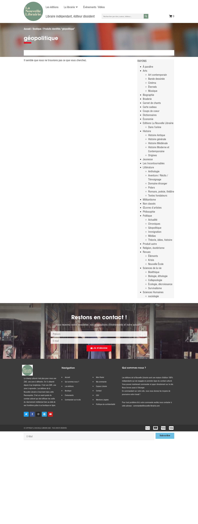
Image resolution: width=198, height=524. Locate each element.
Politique (147, 215)
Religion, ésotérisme (153, 248)
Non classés (149, 203)
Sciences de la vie (152, 268)
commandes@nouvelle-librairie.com (146, 406)
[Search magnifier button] (146, 16)
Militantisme (149, 199)
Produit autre (150, 243)
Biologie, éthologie (158, 276)
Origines (152, 155)
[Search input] (123, 16)
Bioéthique (153, 272)
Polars (151, 187)
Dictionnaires (150, 115)
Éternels (152, 86)
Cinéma (152, 82)
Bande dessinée (156, 78)
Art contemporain (157, 74)
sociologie (153, 296)
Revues (147, 252)
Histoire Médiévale (158, 143)
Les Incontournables (154, 163)
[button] (71, 7)
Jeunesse (148, 159)
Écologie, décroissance (160, 284)
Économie (148, 119)
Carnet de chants (152, 103)
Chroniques (154, 223)
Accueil (27, 28)
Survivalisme (155, 288)
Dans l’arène (154, 127)
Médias (152, 235)
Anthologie (153, 171)
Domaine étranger (157, 183)
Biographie (148, 95)
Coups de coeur (151, 111)
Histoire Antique (156, 135)
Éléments (153, 256)
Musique (152, 90)
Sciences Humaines (153, 292)
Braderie (147, 99)
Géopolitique (154, 227)
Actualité (152, 219)
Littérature (148, 167)
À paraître (148, 66)
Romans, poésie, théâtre (161, 191)
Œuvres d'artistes (152, 207)
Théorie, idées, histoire (160, 239)
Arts (145, 70)
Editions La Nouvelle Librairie (158, 123)
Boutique (37, 28)
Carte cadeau (150, 107)
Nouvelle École (155, 264)
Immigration (154, 231)
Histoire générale (157, 139)
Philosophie (149, 211)
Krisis (151, 260)
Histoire (147, 131)
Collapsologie (155, 280)
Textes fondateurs (157, 195)
